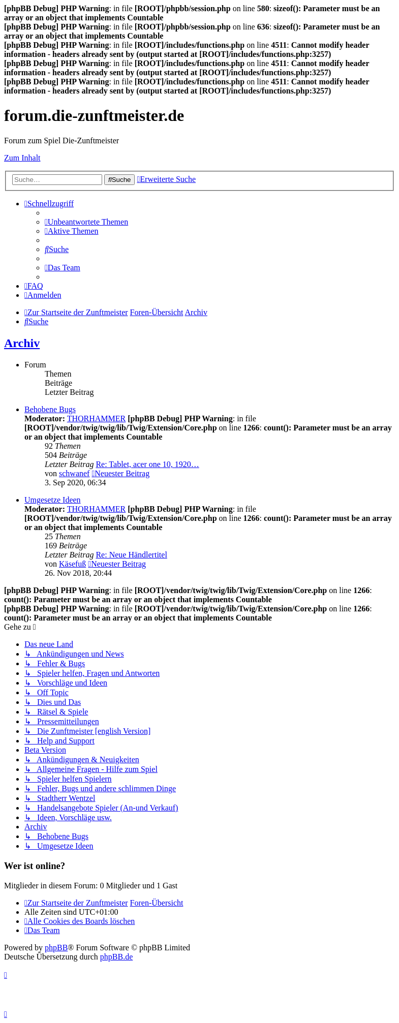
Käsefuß (72, 564)
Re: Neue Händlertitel (131, 554)
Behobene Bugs (50, 409)
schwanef (74, 473)
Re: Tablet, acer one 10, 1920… (147, 464)
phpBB (56, 947)
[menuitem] (86, 222)
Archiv (22, 343)
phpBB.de (116, 956)
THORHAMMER (96, 418)
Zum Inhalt (22, 157)
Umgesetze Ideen (52, 499)
